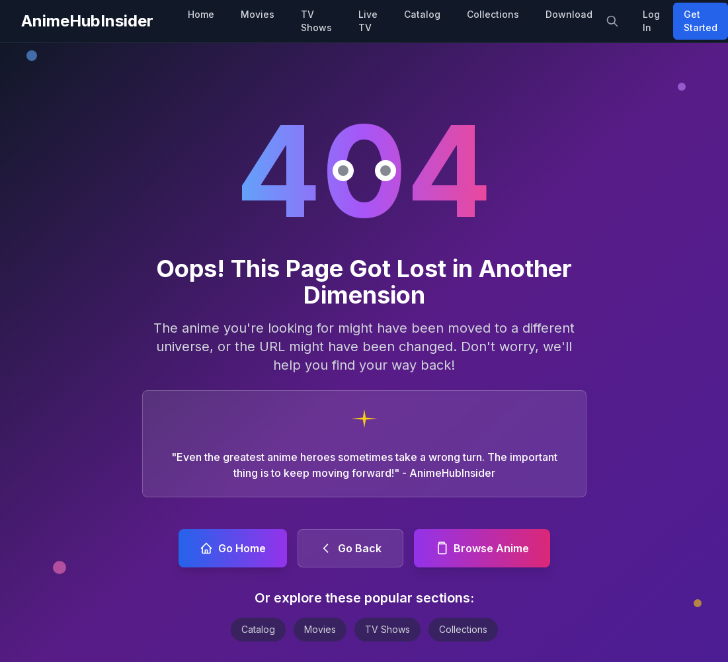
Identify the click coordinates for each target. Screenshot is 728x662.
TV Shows (316, 21)
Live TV (368, 21)
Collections (493, 14)
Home (201, 14)
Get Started (700, 21)
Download (569, 14)
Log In (651, 21)
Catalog (422, 14)
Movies (257, 14)
